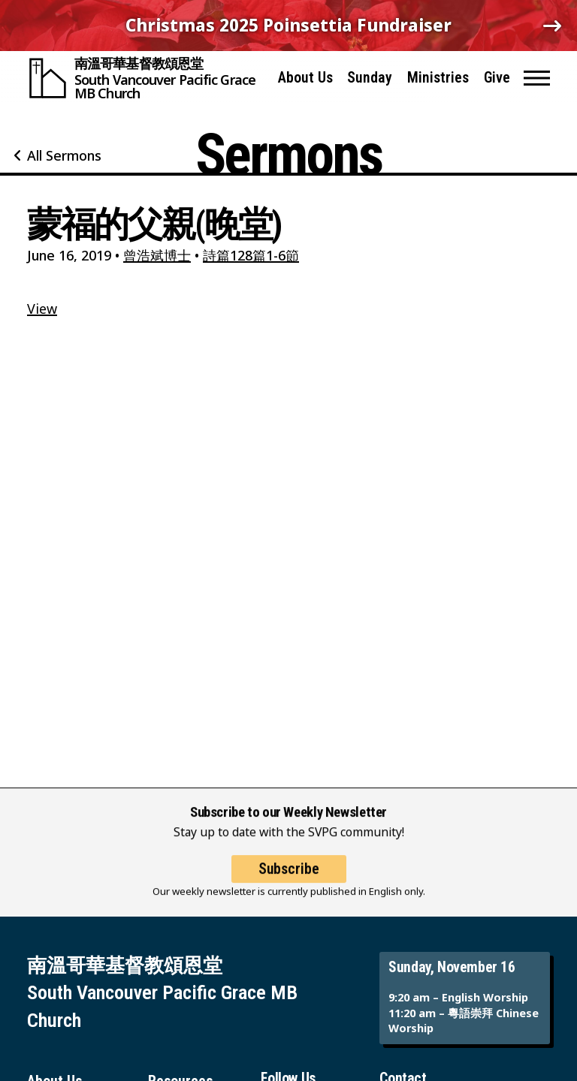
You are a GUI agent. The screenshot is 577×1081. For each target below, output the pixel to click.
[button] (537, 78)
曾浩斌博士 (157, 255)
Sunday (369, 77)
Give (497, 77)
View (42, 309)
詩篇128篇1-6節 (251, 255)
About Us (305, 77)
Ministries (438, 77)
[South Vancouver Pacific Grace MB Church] (145, 78)
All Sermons (64, 155)
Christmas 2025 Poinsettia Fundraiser (288, 25)
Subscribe (288, 881)
